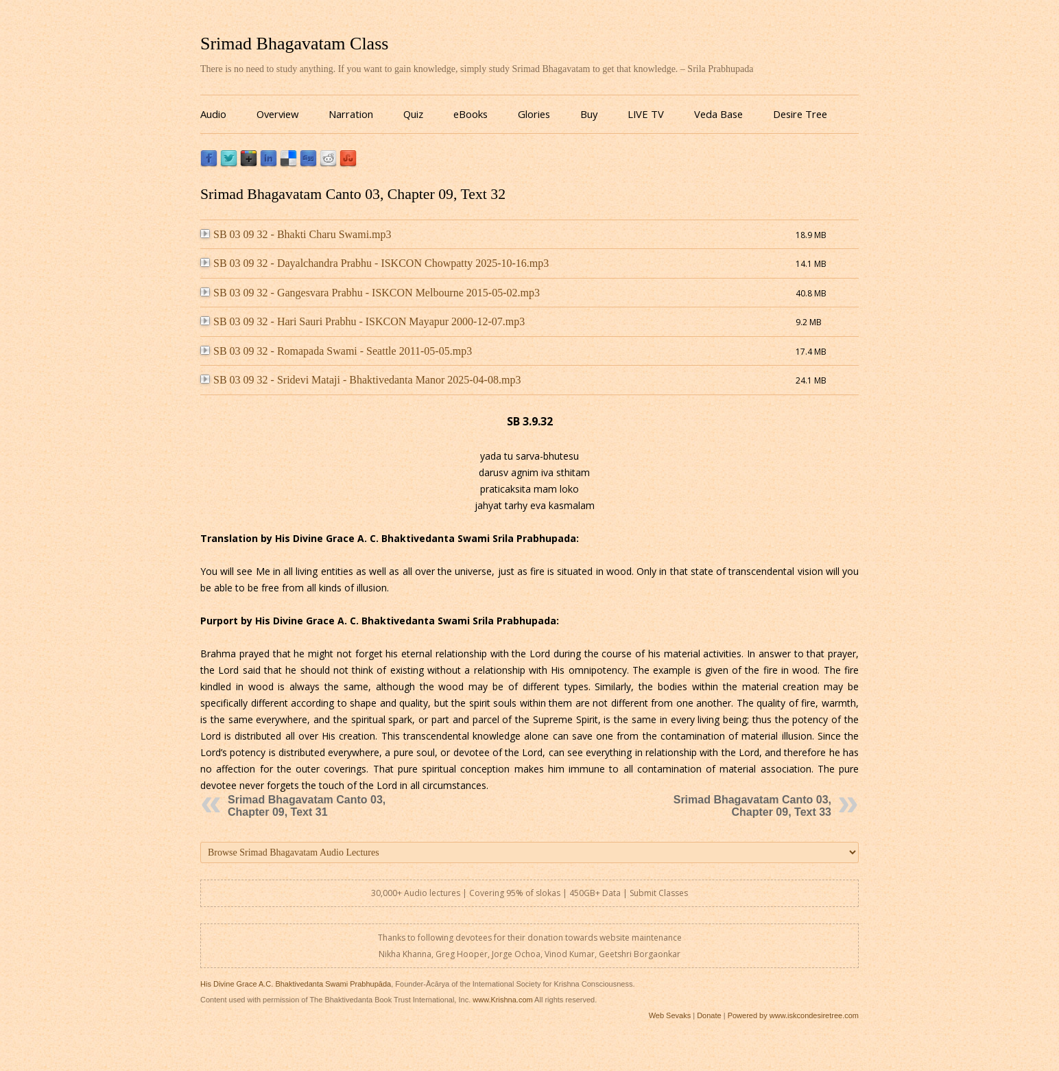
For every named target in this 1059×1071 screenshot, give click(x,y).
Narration (351, 114)
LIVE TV (646, 114)
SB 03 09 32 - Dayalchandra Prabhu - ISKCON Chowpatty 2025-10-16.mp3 (374, 263)
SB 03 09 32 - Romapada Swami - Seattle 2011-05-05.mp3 (336, 351)
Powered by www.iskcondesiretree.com (793, 1015)
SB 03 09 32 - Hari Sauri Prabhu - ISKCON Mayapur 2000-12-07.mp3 (362, 321)
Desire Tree (800, 114)
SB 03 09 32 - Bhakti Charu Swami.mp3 (296, 234)
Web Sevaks (670, 1015)
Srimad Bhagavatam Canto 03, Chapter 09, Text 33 (752, 806)
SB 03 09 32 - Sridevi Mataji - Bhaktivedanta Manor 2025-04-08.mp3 (360, 380)
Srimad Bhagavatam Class (294, 44)
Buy (588, 114)
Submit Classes (659, 893)
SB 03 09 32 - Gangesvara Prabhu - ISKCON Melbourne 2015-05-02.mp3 (370, 292)
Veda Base (718, 114)
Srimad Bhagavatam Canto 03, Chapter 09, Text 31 (306, 806)
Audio (213, 114)
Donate (709, 1015)
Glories (534, 114)
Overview (277, 114)
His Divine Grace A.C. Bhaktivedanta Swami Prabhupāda (295, 984)
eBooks (470, 114)
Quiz (413, 114)
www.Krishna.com (502, 1000)
